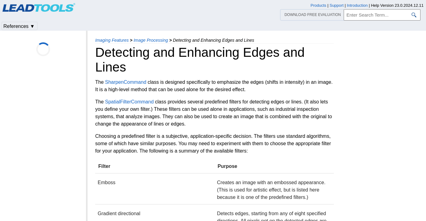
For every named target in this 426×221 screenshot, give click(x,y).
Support (337, 5)
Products (318, 5)
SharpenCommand (125, 82)
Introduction (357, 5)
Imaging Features (112, 40)
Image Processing (151, 40)
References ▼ (19, 26)
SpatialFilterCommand (129, 101)
